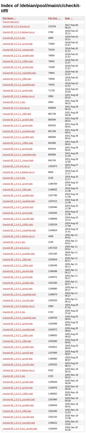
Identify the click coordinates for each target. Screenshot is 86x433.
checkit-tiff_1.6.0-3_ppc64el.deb (19, 399)
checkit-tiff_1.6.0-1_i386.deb (17, 259)
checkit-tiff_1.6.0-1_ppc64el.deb (19, 254)
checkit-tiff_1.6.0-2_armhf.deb (18, 323)
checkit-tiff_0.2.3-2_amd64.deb (18, 55)
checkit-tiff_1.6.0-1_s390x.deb (18, 265)
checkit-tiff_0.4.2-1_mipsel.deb (18, 160)
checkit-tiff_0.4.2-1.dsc (14, 102)
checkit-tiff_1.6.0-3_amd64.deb (18, 405)
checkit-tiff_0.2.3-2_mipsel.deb (18, 50)
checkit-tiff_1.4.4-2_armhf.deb (18, 184)
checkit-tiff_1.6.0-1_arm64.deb (18, 271)
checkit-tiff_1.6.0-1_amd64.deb (18, 283)
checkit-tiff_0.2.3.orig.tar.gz (16, 26)
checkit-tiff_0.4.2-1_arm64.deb (18, 119)
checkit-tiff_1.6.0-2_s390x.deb (18, 335)
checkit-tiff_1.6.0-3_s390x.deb (18, 394)
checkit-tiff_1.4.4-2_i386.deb (17, 189)
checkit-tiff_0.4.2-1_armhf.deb (18, 125)
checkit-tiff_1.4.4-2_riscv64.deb (18, 219)
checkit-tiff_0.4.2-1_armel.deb (17, 149)
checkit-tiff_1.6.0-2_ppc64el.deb (19, 329)
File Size (52, 18)
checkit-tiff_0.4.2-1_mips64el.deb (19, 154)
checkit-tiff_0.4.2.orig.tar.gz (16, 108)
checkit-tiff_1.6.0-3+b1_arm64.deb (20, 428)
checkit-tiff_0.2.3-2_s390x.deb (18, 61)
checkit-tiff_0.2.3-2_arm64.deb (18, 67)
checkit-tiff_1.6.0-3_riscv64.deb (18, 417)
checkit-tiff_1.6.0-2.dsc (14, 312)
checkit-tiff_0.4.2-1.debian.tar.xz (19, 96)
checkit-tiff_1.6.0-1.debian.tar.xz (19, 236)
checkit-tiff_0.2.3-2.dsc (14, 38)
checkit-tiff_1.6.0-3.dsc (14, 376)
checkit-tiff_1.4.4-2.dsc (14, 178)
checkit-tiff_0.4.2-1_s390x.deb (18, 143)
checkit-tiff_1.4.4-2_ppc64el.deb (19, 201)
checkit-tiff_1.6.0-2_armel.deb (17, 359)
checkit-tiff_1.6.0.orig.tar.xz (16, 248)
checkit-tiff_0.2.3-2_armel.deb (17, 44)
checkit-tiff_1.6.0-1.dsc (14, 242)
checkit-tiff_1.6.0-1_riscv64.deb (18, 300)
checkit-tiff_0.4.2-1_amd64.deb (18, 137)
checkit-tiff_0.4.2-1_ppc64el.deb (19, 131)
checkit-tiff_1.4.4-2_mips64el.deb (19, 230)
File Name (8, 18)
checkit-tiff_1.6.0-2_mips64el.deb (19, 318)
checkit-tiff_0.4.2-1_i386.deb (17, 114)
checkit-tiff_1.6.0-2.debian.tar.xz (19, 306)
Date (67, 18)
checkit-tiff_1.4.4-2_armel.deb (17, 213)
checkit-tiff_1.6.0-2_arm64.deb (18, 353)
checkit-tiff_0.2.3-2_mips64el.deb (19, 73)
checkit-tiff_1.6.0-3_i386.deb (17, 411)
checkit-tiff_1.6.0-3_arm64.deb (18, 382)
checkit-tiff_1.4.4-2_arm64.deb (18, 207)
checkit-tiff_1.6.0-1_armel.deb (17, 288)
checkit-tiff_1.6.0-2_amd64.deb (18, 347)
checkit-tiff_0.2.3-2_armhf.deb (18, 90)
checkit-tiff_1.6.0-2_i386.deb (17, 341)
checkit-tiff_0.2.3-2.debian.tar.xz (19, 32)
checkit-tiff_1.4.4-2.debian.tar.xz (19, 172)
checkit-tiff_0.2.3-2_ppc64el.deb (19, 85)
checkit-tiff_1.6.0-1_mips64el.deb (19, 294)
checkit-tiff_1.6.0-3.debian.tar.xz (19, 370)
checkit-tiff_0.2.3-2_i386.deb (17, 79)
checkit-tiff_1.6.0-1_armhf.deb (18, 277)
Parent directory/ (11, 22)
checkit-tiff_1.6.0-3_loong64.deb (19, 423)
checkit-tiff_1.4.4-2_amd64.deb (18, 195)
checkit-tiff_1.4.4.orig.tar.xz (16, 166)
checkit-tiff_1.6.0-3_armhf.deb (18, 388)
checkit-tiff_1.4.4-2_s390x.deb (18, 224)
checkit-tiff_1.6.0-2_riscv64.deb (18, 364)
